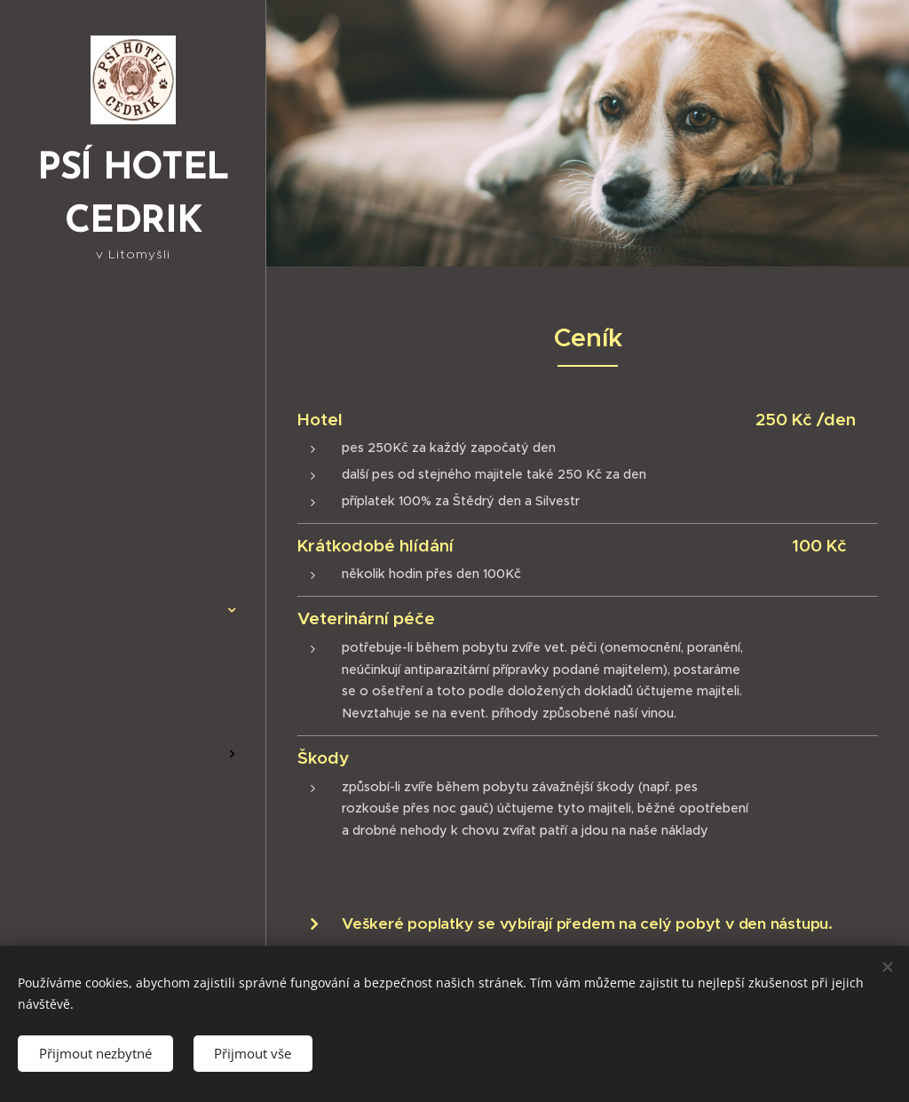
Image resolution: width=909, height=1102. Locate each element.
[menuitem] (133, 524)
